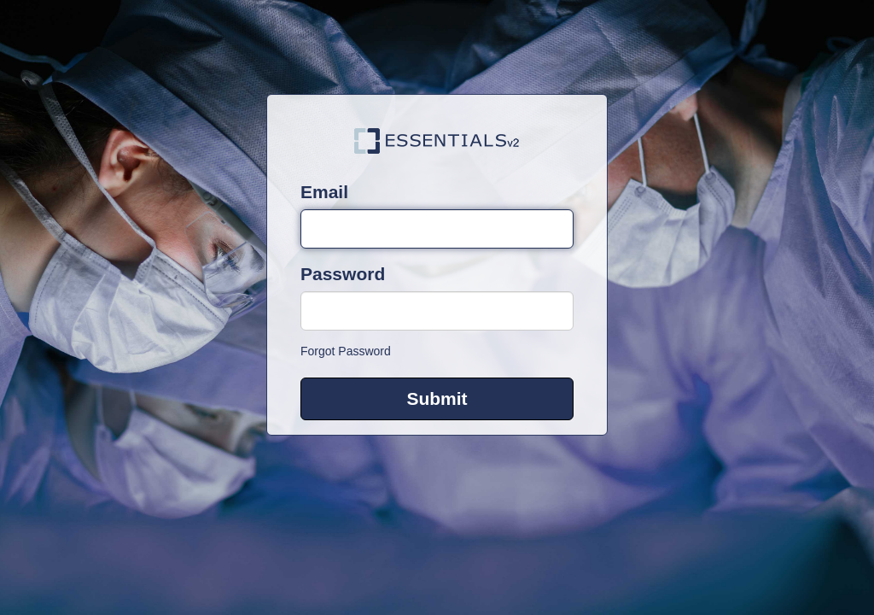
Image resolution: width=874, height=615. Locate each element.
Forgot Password (345, 351)
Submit (436, 398)
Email (324, 192)
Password (342, 274)
